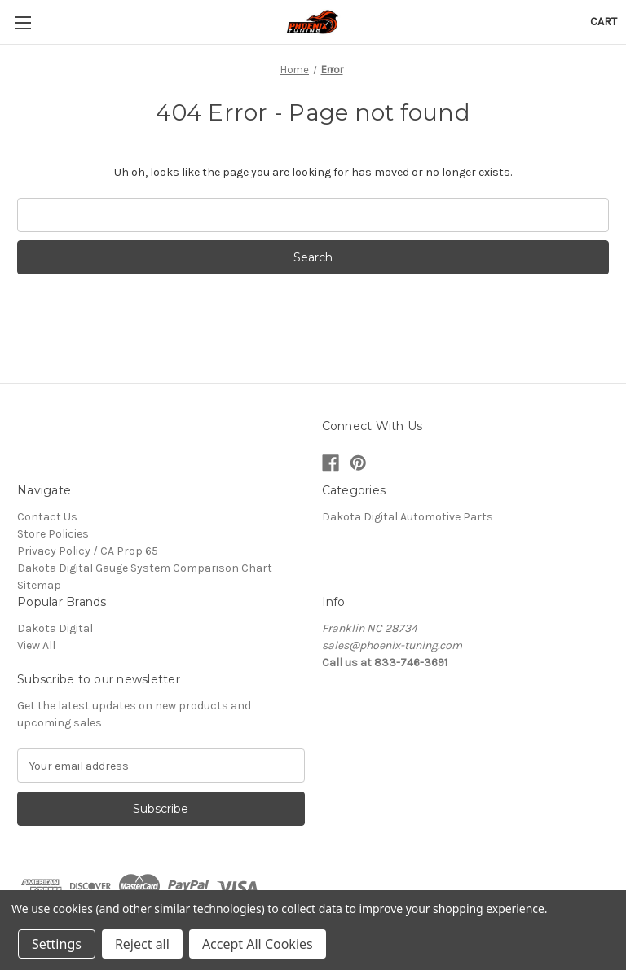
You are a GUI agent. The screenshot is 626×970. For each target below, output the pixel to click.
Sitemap (39, 585)
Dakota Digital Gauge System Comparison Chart (144, 568)
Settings (57, 944)
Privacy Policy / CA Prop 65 (87, 551)
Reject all (142, 944)
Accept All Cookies (257, 944)
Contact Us (47, 517)
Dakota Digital (55, 628)
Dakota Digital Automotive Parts (407, 517)
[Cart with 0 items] (603, 22)
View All (36, 645)
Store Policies (53, 534)
